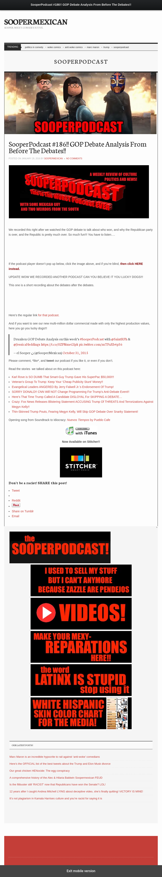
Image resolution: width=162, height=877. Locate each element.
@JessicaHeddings (27, 344)
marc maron (93, 47)
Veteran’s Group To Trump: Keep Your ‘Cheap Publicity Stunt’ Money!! (57, 382)
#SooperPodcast (92, 338)
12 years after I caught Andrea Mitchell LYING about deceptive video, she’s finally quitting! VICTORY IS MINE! (76, 791)
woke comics (54, 47)
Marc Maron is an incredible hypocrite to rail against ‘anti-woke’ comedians (54, 756)
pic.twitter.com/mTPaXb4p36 (100, 344)
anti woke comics (74, 47)
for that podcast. (48, 315)
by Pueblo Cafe (88, 420)
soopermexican (53, 158)
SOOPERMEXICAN (35, 21)
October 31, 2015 (75, 352)
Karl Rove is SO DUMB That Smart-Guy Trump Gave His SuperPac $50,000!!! (63, 377)
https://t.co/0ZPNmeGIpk (59, 344)
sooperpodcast (121, 47)
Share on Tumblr (23, 511)
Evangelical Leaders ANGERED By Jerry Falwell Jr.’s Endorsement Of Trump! (63, 387)
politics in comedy (34, 47)
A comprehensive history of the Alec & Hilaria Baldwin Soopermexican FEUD (56, 777)
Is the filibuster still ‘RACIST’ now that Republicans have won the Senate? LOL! (57, 784)
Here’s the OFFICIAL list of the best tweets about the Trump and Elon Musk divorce (60, 763)
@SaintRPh (119, 338)
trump (106, 47)
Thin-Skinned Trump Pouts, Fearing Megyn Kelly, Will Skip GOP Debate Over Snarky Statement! (75, 411)
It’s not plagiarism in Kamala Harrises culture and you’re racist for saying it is (55, 798)
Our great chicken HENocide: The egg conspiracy (39, 770)
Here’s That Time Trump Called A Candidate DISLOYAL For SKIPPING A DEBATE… (67, 397)
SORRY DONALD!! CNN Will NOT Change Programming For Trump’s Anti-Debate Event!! (70, 391)
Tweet (16, 490)
